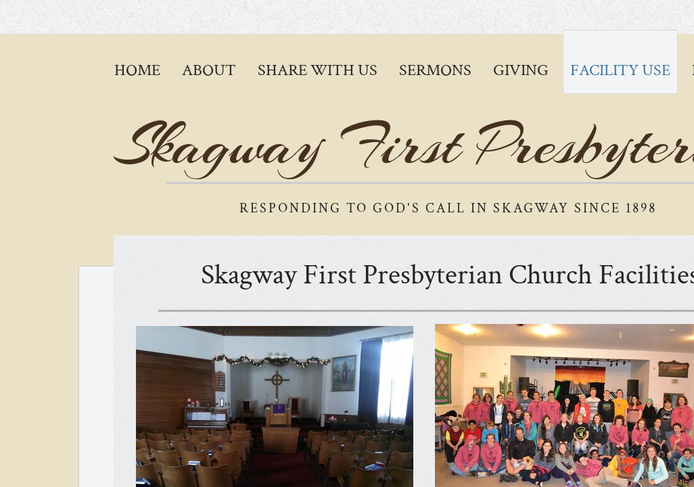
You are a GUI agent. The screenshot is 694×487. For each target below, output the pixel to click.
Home (137, 70)
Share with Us (317, 70)
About (209, 70)
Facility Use (620, 70)
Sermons (435, 70)
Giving (521, 70)
